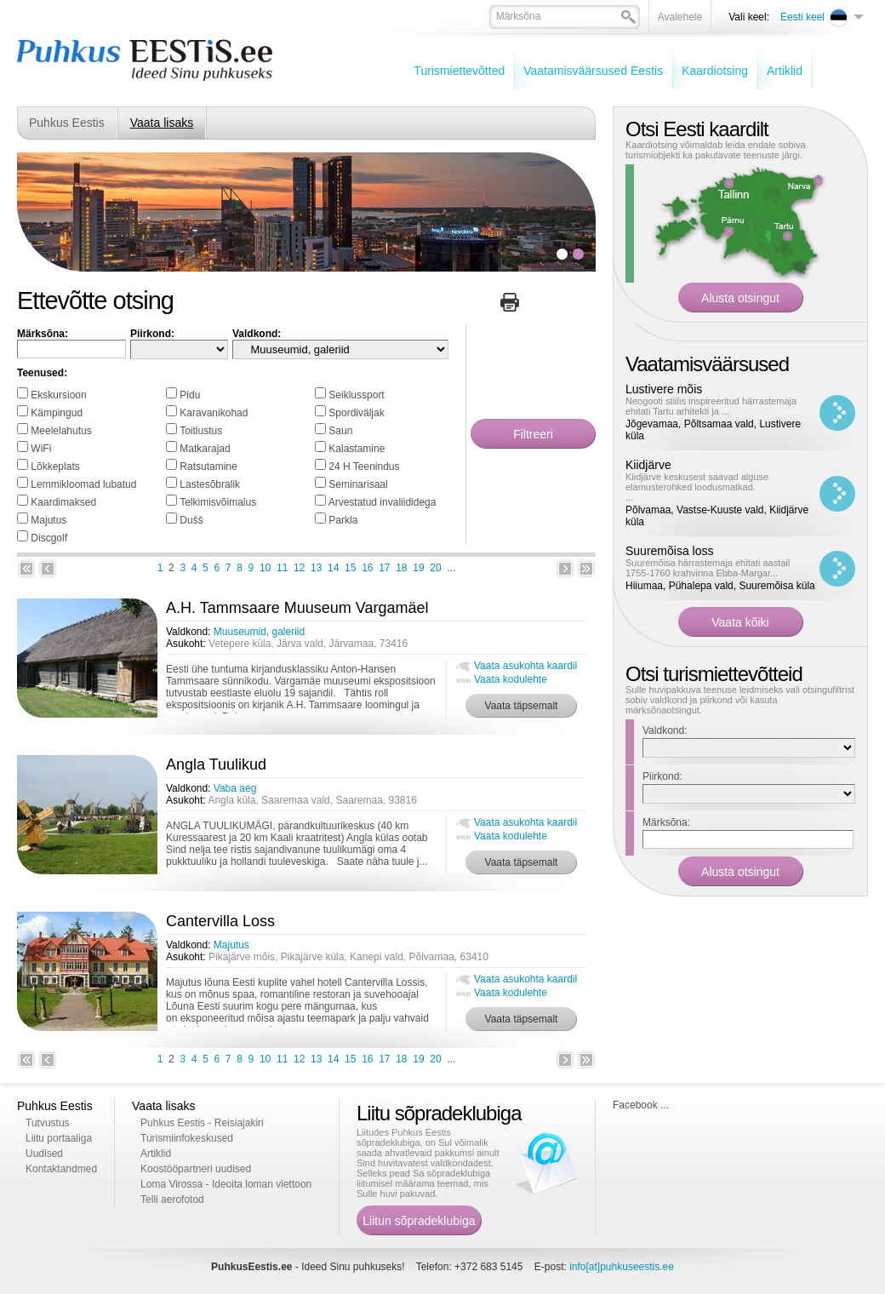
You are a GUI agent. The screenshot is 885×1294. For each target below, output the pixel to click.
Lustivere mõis (663, 389)
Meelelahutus (61, 431)
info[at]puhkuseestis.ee (621, 1267)
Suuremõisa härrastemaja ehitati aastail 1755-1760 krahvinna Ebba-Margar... (707, 568)
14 (333, 568)
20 (435, 568)
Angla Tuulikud (216, 764)
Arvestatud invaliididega (382, 502)
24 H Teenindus (363, 466)
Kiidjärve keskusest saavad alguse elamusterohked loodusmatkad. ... (696, 487)
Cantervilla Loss (220, 921)
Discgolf (49, 538)
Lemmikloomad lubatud (83, 484)
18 (401, 568)
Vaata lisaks (161, 122)
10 (265, 568)
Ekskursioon (58, 395)
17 (384, 568)
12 (299, 568)
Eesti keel (802, 17)
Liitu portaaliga (59, 1138)
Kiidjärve (648, 465)
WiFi (41, 449)
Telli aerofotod (172, 1199)
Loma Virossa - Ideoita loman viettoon (225, 1184)
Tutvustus (48, 1123)
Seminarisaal (357, 484)
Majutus (48, 520)
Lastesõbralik (210, 484)
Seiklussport (356, 395)
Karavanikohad (214, 413)
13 (316, 568)
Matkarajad (205, 449)
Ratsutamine (208, 466)
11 (282, 568)
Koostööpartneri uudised (195, 1169)
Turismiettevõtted (459, 70)
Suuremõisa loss (669, 551)
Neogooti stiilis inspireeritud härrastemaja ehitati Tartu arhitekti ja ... (710, 406)
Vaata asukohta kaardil (525, 666)
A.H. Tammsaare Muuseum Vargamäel (297, 607)
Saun (340, 431)
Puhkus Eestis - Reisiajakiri (202, 1123)
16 (367, 568)
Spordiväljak (356, 413)
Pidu (190, 395)
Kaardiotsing (715, 70)
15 (350, 568)
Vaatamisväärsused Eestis (593, 70)
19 (418, 568)
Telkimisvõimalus (218, 502)
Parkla (342, 520)
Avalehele (680, 17)
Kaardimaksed (63, 502)
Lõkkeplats (55, 466)
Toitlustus (201, 431)
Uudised (44, 1153)
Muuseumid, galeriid (259, 632)
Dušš (191, 520)
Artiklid (784, 70)
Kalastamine (356, 449)
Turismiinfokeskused (186, 1138)
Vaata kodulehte (510, 679)
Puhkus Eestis (67, 122)
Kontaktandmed (61, 1169)
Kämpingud (57, 413)
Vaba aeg (235, 788)
